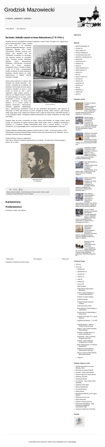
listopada (80, 269)
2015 (77, 264)
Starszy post (65, 259)
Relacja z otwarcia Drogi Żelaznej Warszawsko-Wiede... (86, 353)
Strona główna (10, 28)
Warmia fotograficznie (82, 387)
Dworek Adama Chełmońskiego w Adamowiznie (89, 119)
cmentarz (78, 48)
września (80, 274)
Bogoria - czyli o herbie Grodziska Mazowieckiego (86, 329)
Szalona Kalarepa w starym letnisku (86, 374)
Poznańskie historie (81, 389)
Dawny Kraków (80, 391)
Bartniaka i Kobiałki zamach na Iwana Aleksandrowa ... (86, 333)
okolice (78, 72)
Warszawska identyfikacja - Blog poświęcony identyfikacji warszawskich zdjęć (85, 405)
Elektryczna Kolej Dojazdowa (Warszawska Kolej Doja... (85, 349)
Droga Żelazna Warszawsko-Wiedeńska (88, 227)
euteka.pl (20, 138)
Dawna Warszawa (81, 399)
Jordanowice (79, 61)
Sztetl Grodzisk (81, 286)
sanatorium (79, 83)
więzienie (78, 85)
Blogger (74, 442)
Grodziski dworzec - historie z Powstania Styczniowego (85, 325)
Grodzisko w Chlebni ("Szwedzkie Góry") (90, 148)
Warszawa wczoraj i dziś (82, 397)
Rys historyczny (21, 28)
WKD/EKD (79, 89)
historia (34, 192)
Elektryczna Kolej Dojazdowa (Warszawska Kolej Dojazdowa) (89, 244)
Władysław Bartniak (18, 47)
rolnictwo (78, 81)
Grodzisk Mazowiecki (29, 10)
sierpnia (79, 276)
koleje (77, 66)
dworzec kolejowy (15, 192)
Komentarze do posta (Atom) (21, 262)
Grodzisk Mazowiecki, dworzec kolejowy (23, 193)
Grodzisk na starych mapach (85, 297)
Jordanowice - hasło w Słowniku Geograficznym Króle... (86, 337)
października (81, 271)
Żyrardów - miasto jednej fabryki (85, 372)
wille (77, 87)
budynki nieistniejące (81, 46)
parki (77, 74)
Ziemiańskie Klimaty (81, 379)
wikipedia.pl (27, 138)
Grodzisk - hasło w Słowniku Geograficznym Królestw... (85, 341)
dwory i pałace (80, 50)
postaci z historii (41, 192)
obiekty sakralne (80, 70)
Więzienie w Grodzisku (90, 133)
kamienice (78, 63)
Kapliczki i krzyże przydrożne (84, 401)
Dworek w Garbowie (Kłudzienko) (90, 178)
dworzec (14, 41)
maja (79, 279)
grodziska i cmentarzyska (83, 57)
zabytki (47, 192)
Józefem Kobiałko (25, 67)
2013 (77, 267)
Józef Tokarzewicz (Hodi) (84, 306)
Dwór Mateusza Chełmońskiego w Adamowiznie (89, 195)
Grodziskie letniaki (82, 299)
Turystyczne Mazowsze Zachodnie (85, 409)
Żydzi (77, 94)
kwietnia (79, 281)
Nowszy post (9, 259)
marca (79, 284)
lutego (79, 357)
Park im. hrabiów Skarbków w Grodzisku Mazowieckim (90, 211)
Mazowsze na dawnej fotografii (84, 370)
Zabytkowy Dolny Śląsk (82, 385)
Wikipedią (38, 181)
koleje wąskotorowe (81, 68)
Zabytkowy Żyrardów (81, 376)
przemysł (78, 79)
